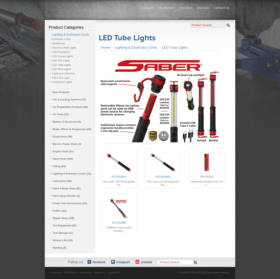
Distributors (166, 8)
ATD (91, 8)
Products (147, 8)
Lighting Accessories (63, 73)
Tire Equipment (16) (63, 225)
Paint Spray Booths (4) (65, 195)
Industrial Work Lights (64, 47)
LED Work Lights (61, 69)
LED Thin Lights (61, 60)
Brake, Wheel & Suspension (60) (71, 129)
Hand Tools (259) (62, 158)
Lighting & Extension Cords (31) (71, 173)
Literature (186, 8)
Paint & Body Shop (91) (66, 188)
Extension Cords (61, 39)
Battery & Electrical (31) (66, 121)
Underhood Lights (62, 82)
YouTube (144, 262)
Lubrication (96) (61, 181)
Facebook (97, 262)
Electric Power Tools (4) (66, 144)
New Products (60, 92)
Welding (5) (58, 247)
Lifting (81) (58, 166)
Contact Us (221, 8)
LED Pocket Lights (62, 56)
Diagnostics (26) (61, 136)
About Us (203, 8)
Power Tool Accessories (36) (69, 203)
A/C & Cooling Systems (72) (68, 99)
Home (105, 48)
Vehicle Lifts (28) (62, 240)
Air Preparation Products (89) (69, 106)
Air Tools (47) (60, 114)
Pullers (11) (58, 210)
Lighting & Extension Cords (136, 48)
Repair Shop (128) (62, 218)
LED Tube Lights (61, 64)
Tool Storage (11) (62, 232)
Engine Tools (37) (62, 151)
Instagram (120, 262)
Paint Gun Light (61, 77)
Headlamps (58, 43)
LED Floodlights (61, 51)
